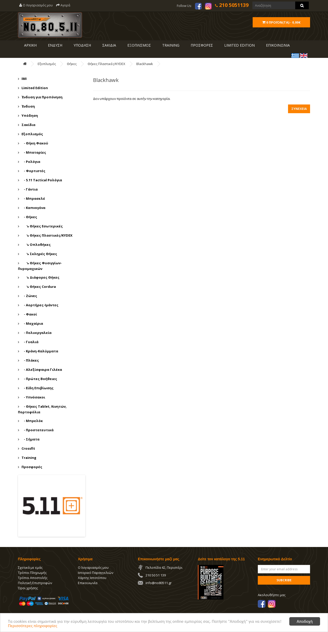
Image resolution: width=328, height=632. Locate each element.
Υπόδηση (30, 115)
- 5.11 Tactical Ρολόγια (42, 180)
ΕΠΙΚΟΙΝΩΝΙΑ (277, 45)
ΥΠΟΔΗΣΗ (82, 45)
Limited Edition (35, 88)
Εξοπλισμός (47, 63)
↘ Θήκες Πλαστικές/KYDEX (47, 235)
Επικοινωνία (87, 583)
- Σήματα (30, 439)
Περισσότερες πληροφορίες (32, 626)
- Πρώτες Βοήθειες (39, 378)
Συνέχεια (299, 109)
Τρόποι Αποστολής (32, 577)
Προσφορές (32, 467)
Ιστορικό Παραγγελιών (95, 572)
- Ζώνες (29, 295)
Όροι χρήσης (28, 588)
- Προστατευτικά (38, 430)
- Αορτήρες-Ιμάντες (40, 305)
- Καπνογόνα (33, 207)
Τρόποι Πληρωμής (32, 572)
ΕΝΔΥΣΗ (54, 45)
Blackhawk (144, 63)
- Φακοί (29, 314)
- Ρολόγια (31, 161)
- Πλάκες (30, 360)
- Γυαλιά (30, 342)
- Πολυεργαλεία (37, 332)
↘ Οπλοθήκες (36, 244)
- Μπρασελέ (33, 198)
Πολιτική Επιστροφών (35, 583)
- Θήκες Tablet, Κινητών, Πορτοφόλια (42, 409)
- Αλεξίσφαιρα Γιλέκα (42, 369)
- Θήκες (29, 217)
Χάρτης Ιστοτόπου (92, 577)
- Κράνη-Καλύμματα (40, 351)
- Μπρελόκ (32, 420)
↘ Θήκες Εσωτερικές (42, 226)
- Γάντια (30, 189)
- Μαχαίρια (32, 323)
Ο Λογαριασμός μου (36, 5)
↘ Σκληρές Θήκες (39, 253)
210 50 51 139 (156, 575)
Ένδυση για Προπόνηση (42, 97)
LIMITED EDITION (239, 45)
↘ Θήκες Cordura (39, 286)
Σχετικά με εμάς (30, 567)
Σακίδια (28, 124)
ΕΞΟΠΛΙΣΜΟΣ (138, 45)
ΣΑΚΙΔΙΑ (108, 45)
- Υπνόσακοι (33, 397)
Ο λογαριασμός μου (93, 567)
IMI (24, 78)
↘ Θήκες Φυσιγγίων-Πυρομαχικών (40, 266)
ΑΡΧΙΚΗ (30, 45)
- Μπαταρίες (34, 152)
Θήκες (72, 63)
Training (170, 45)
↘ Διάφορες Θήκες (40, 277)
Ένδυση (28, 106)
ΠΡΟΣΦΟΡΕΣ (201, 45)
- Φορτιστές (33, 170)
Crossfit (28, 448)
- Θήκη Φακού (35, 143)
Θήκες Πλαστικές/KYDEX (106, 63)
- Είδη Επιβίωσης (38, 388)
